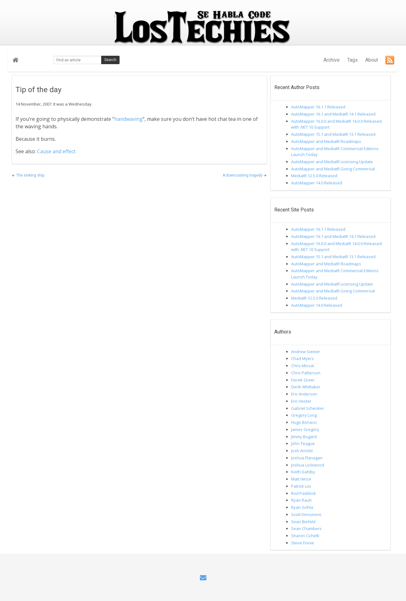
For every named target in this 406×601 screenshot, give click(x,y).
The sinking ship (30, 175)
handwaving (128, 119)
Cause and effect (56, 151)
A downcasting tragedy (243, 175)
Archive (331, 60)
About (371, 60)
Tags (352, 60)
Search (110, 60)
